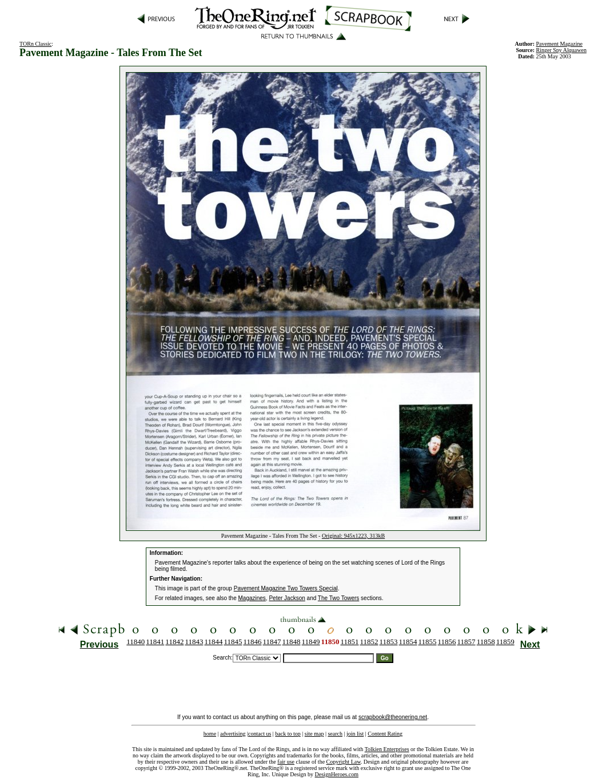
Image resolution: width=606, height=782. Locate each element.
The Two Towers (338, 598)
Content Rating (385, 734)
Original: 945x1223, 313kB (353, 536)
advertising (232, 734)
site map (314, 734)
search (335, 734)
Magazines (252, 598)
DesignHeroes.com (336, 774)
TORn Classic (35, 44)
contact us (259, 734)
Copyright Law (343, 762)
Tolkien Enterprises (387, 749)
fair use (285, 762)
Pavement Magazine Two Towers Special (286, 588)
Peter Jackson (287, 598)
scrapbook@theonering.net (392, 717)
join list (355, 734)
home (210, 734)
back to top (287, 734)
